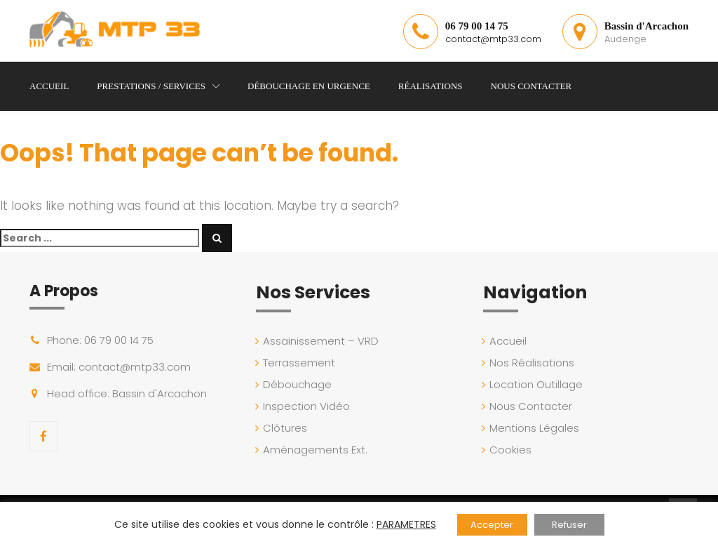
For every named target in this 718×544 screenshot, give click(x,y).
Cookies (513, 449)
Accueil (49, 86)
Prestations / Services (151, 86)
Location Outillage (538, 384)
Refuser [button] (569, 524)
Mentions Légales (536, 427)
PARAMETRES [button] (406, 524)
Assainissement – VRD (322, 340)
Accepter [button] (491, 524)
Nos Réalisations (534, 362)
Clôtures (286, 427)
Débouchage (298, 384)
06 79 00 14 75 (476, 26)
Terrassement (300, 362)
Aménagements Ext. (316, 449)
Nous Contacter (531, 86)
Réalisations (430, 86)
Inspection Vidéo (307, 406)
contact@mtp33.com (493, 39)
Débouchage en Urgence (309, 86)
